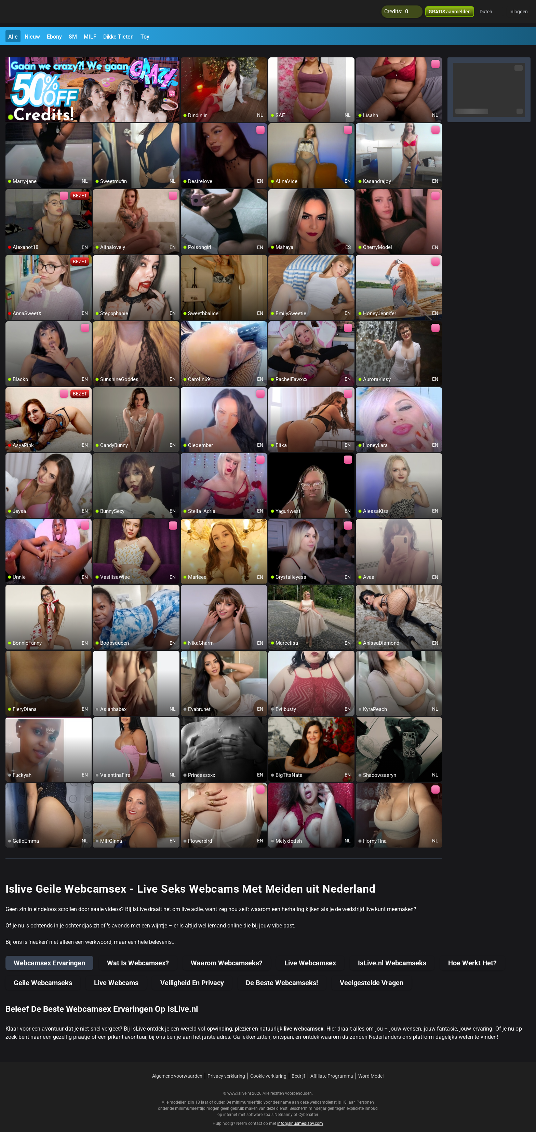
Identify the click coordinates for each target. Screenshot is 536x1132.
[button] (490, 14)
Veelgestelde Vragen (371, 974)
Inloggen (518, 13)
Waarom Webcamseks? (227, 955)
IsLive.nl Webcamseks (392, 955)
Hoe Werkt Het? (472, 955)
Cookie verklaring (268, 1068)
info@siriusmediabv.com (300, 1115)
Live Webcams (116, 974)
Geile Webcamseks (43, 974)
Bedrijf (298, 1068)
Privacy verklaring (226, 1068)
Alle (13, 36)
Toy (144, 36)
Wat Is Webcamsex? (138, 955)
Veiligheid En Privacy (192, 974)
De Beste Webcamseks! (282, 974)
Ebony (54, 36)
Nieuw (32, 36)
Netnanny (284, 1106)
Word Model (371, 1068)
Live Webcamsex (310, 955)
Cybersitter (308, 1106)
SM (73, 36)
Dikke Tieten (118, 36)
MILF (90, 36)
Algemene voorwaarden (177, 1068)
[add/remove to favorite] (186, 54)
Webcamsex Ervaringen (49, 955)
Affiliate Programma (331, 1068)
